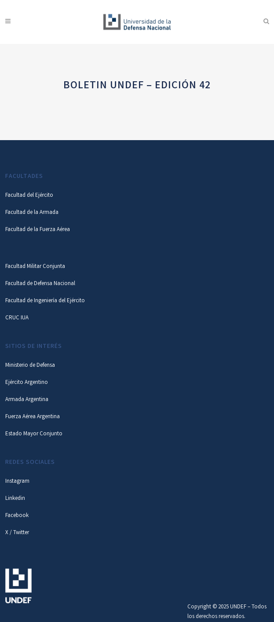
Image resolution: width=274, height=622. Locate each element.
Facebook (17, 516)
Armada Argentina (26, 400)
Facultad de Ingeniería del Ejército (45, 301)
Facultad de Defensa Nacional (40, 284)
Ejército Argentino (26, 383)
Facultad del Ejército (29, 196)
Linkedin (15, 499)
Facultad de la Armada (31, 213)
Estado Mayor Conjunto (33, 434)
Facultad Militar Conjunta (35, 267)
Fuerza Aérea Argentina (32, 417)
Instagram (17, 481)
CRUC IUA (17, 318)
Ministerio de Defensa (30, 366)
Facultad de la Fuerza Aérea (37, 230)
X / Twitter (17, 533)
